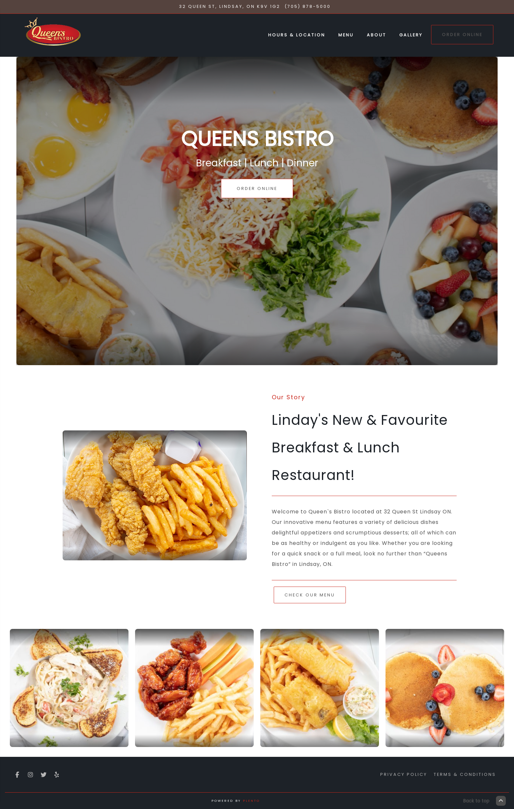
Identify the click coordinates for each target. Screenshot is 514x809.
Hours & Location (296, 35)
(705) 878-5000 (308, 6)
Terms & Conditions (465, 774)
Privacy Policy (403, 774)
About (376, 35)
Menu (346, 35)
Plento (251, 801)
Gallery (411, 35)
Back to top (484, 801)
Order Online (462, 34)
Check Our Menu (310, 595)
